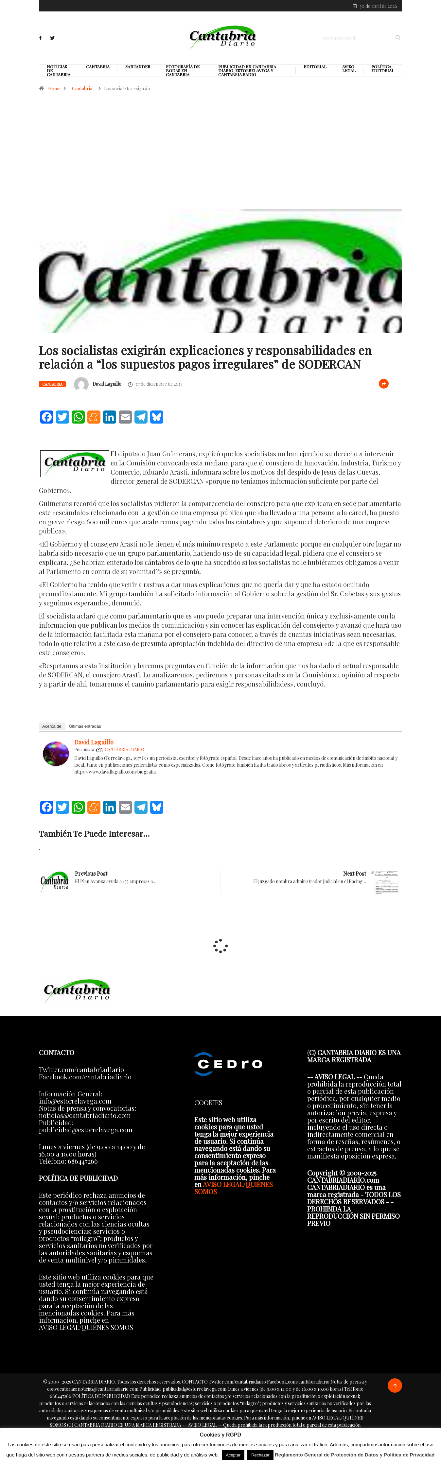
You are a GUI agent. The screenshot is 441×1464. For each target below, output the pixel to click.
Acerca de (52, 727)
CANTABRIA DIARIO (124, 751)
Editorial (315, 68)
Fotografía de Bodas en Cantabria (183, 72)
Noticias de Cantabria (58, 72)
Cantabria (98, 68)
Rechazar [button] (260, 1455)
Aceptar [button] (233, 1455)
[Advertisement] (220, 168)
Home (54, 90)
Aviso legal (349, 70)
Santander (137, 68)
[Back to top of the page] (395, 1388)
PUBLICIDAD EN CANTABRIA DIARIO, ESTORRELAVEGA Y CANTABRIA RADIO (247, 72)
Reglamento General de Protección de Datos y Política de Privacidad (355, 1454)
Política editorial (382, 70)
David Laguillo (107, 385)
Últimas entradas (85, 727)
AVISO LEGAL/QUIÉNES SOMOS (233, 1189)
